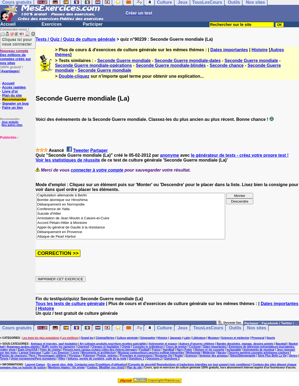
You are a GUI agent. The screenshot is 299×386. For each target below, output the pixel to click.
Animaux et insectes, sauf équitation (54, 343)
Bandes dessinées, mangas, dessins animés (245, 343)
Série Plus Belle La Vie (272, 355)
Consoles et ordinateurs (148, 346)
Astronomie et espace (163, 343)
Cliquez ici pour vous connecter (17, 41)
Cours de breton (176, 346)
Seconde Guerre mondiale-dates (187, 60)
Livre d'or (10, 91)
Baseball (281, 343)
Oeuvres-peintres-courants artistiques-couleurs (258, 352)
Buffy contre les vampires (58, 346)
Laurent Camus (35, 364)
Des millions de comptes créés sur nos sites (15, 57)
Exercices (52, 24)
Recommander (14, 99)
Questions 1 (136, 358)
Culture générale (127, 337)
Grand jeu (87, 337)
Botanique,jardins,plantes (23, 346)
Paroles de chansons (13, 355)
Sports (271, 337)
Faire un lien (12, 107)
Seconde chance (226, 65)
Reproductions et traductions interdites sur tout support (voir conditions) (203, 364)
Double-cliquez (74, 76)
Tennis (4, 358)
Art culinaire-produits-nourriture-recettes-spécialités (113, 343)
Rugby (179, 355)
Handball (168, 349)
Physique (75, 355)
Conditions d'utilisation (111, 364)
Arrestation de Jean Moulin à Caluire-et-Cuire (131, 218)
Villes (61, 358)
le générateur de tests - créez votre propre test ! (239, 155)
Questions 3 (172, 358)
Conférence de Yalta (131, 209)
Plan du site (12, 95)
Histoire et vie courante (209, 349)
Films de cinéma (50, 349)
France (156, 349)
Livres (75, 352)
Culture (164, 328)
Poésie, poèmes (107, 355)
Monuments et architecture (98, 352)
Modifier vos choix (112, 367)
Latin (187, 337)
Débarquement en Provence (131, 232)
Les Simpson (60, 352)
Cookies (92, 367)
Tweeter (81, 150)
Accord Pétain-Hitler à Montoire (131, 223)
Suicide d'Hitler (131, 213)
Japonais (175, 337)
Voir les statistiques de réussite (68, 160)
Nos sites (256, 328)
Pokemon (89, 355)
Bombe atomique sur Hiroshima (131, 200)
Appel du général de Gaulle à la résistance (131, 227)
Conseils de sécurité (142, 364)
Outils (235, 328)
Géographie (147, 337)
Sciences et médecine (235, 337)
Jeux (182, 328)
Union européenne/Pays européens (33, 358)
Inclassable (233, 349)
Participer (93, 24)
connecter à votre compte (97, 170)
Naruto (221, 352)
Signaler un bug (15, 103)
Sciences (191, 355)
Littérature (198, 337)
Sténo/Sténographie (242, 355)
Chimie (126, 346)
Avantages (10, 71)
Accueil (8, 24)
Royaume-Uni (163, 355)
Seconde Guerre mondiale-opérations (93, 65)
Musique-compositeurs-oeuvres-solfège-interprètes (151, 352)
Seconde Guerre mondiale (124, 60)
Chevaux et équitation (105, 346)
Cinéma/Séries (105, 337)
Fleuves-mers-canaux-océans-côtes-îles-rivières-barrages (100, 349)
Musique (213, 337)
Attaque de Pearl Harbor (131, 236)
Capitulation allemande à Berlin (131, 195)
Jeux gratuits (10, 122)
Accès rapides (14, 87)
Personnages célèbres (52, 355)
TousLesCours (208, 328)
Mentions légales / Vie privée (66, 367)
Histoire (260, 49)
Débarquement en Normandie (131, 204)
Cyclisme (195, 346)
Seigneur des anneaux (213, 355)
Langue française (30, 352)
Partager (99, 150)
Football (144, 349)
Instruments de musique (258, 349)
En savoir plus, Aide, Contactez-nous (71, 364)
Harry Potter (184, 349)
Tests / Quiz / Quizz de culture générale (75, 39)
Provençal (257, 337)
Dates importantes (229, 49)
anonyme (169, 155)
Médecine (209, 352)
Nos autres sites (12, 125)
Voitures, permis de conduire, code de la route (96, 358)
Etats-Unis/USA (27, 349)
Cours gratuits (17, 328)
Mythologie (193, 352)
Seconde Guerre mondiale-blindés (171, 65)
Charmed (83, 346)
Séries (293, 355)
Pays (32, 355)
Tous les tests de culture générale (70, 303)
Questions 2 (154, 358)
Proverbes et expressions (136, 355)
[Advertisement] (16, 166)
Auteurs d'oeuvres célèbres (196, 343)
